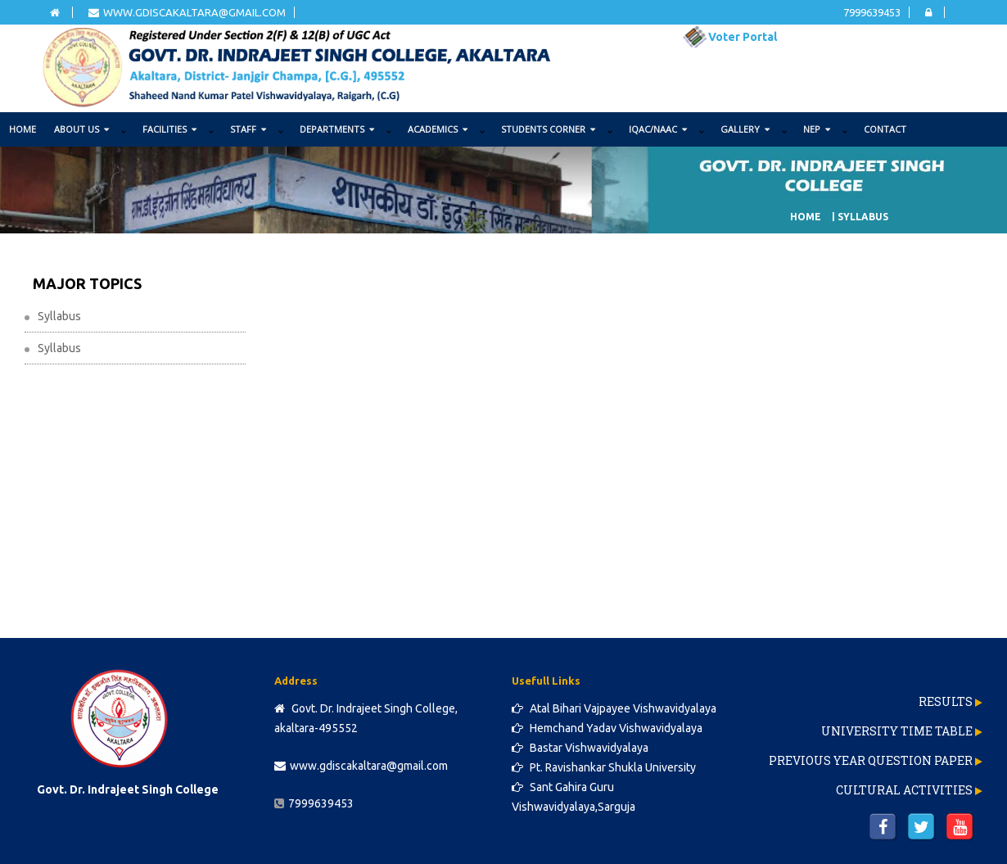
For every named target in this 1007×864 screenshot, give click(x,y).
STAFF (248, 129)
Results (946, 701)
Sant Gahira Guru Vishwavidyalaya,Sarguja (573, 796)
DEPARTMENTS (337, 129)
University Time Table (897, 731)
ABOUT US (81, 129)
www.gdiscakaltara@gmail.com (187, 12)
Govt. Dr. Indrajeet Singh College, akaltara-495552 (366, 718)
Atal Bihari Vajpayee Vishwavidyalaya (614, 708)
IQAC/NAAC (658, 129)
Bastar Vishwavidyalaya (580, 747)
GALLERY (745, 129)
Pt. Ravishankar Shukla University (604, 767)
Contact (885, 129)
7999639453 (872, 12)
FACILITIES (169, 129)
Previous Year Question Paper (871, 760)
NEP (816, 129)
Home (22, 129)
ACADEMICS (437, 129)
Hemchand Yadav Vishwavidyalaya (607, 728)
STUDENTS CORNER (548, 129)
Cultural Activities (904, 790)
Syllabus (59, 316)
